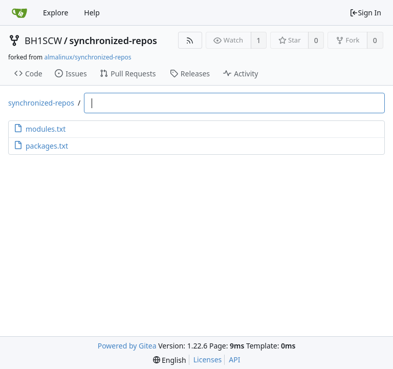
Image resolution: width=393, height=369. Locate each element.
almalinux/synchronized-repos (87, 57)
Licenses (207, 359)
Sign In (365, 12)
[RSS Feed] (190, 40)
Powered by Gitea (127, 346)
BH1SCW (43, 40)
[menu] (169, 360)
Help (92, 12)
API (234, 359)
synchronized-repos (113, 40)
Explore (55, 12)
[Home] (19, 13)
